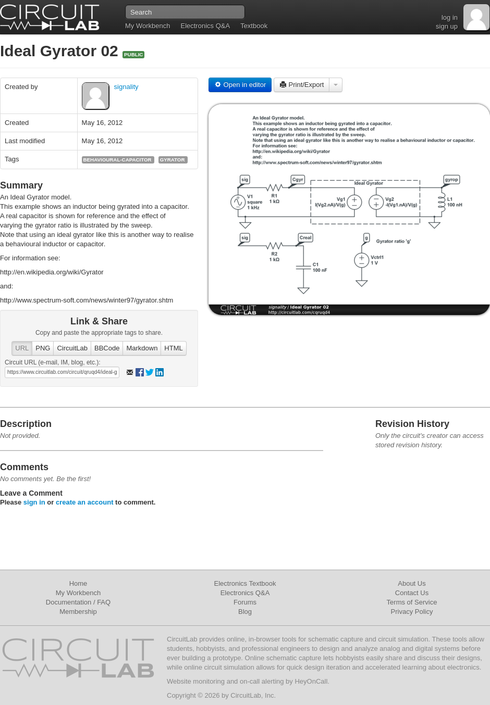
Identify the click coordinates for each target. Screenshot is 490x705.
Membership (78, 611)
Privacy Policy (412, 611)
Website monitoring (196, 681)
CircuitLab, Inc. (253, 695)
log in (450, 17)
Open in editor (240, 85)
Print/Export (301, 85)
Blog (245, 611)
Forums (245, 602)
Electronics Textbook (245, 583)
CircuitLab (72, 348)
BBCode (106, 348)
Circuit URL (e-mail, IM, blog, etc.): (53, 362)
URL (22, 348)
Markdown (141, 348)
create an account (85, 502)
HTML (173, 348)
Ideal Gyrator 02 (61, 50)
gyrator (172, 159)
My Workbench (147, 25)
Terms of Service (412, 602)
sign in (34, 502)
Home (78, 583)
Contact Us (411, 593)
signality (126, 87)
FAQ (104, 602)
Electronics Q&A (205, 25)
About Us (411, 583)
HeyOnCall (311, 681)
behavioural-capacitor (117, 159)
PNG (42, 348)
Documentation (68, 602)
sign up (447, 26)
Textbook (253, 25)
